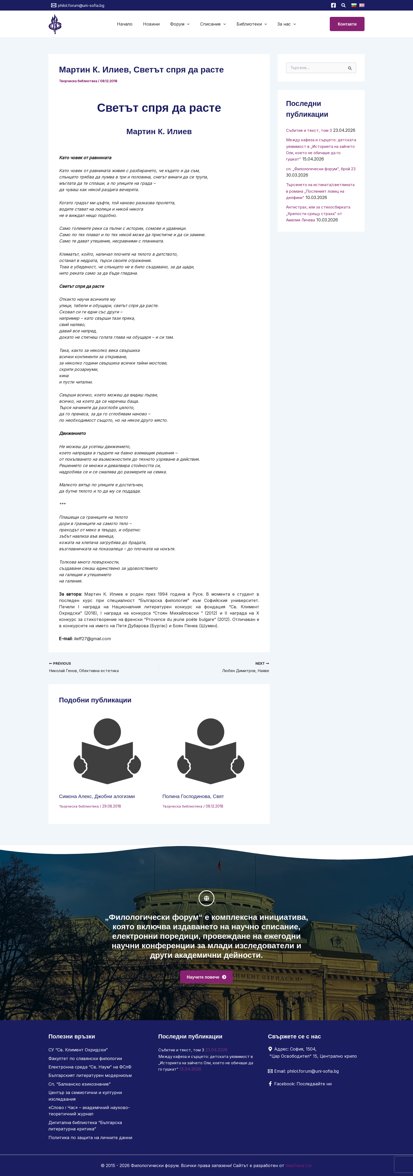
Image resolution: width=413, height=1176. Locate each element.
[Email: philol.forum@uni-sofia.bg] (303, 1072)
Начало (130, 24)
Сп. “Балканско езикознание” (79, 1084)
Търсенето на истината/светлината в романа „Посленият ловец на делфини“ (319, 203)
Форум (181, 24)
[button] (343, 6)
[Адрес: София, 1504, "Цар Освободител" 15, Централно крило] (314, 1054)
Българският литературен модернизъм (90, 1076)
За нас (281, 24)
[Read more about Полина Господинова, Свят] (211, 752)
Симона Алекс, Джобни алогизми (99, 797)
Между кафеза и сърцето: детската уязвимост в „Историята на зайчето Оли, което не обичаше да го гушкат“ (202, 1064)
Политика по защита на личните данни (90, 1137)
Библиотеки (248, 24)
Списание (212, 24)
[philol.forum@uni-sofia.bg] (77, 5)
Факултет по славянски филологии (85, 1059)
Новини (154, 24)
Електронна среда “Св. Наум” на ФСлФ (89, 1068)
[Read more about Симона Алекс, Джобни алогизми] (107, 752)
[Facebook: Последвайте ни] (300, 1085)
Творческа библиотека (79, 81)
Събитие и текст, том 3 (311, 130)
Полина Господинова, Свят (195, 797)
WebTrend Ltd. (298, 1165)
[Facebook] (333, 5)
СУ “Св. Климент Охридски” (78, 1051)
